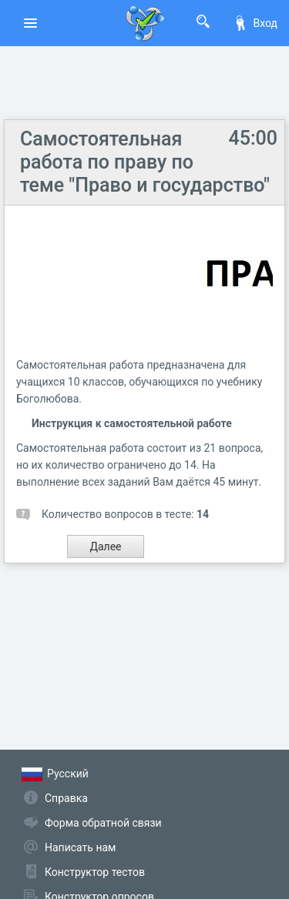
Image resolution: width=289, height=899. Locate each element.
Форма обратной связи (103, 823)
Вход (255, 23)
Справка (66, 798)
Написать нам (80, 847)
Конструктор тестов (95, 872)
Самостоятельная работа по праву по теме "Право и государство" (145, 162)
